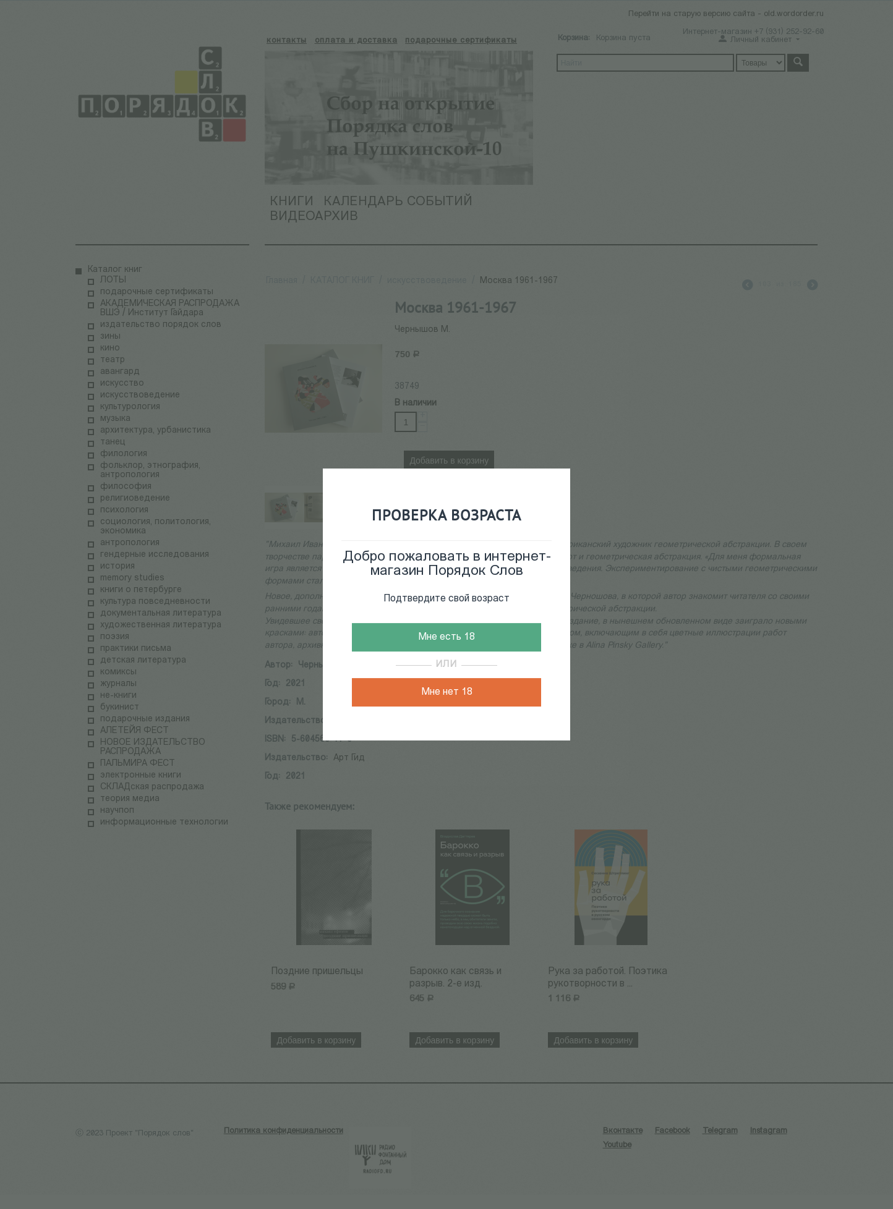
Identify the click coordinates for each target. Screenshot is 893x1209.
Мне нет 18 (446, 692)
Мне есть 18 (446, 637)
